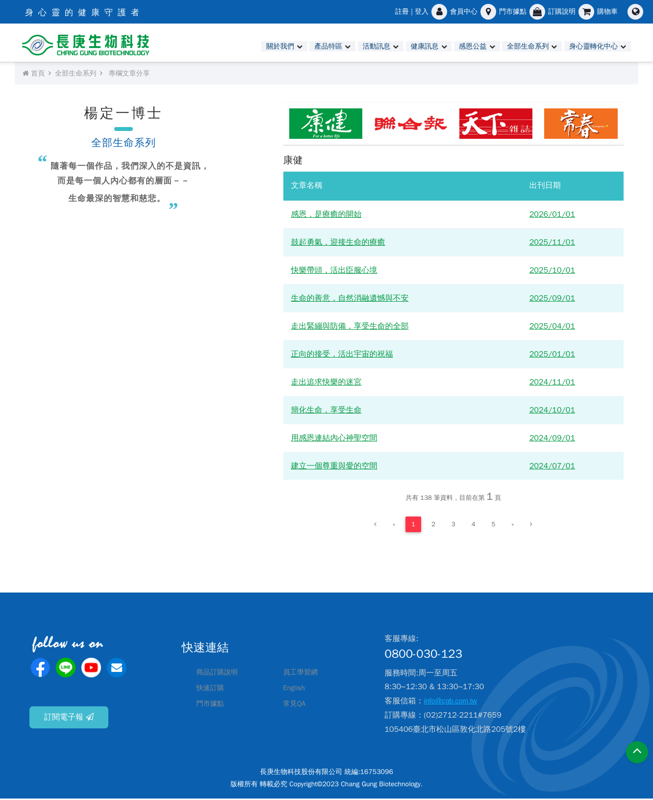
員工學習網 (303, 674)
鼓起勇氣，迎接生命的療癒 (338, 244)
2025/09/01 (552, 300)
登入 (421, 11)
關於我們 (246, 46)
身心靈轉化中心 (589, 46)
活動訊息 (350, 46)
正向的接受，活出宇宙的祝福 (342, 356)
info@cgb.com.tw (454, 702)
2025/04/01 (552, 328)
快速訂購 (212, 690)
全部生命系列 (514, 46)
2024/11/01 (552, 383)
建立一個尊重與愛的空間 (334, 467)
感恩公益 (454, 46)
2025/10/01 (552, 272)
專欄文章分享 (129, 75)
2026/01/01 (552, 216)
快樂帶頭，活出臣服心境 (334, 272)
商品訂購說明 (220, 674)
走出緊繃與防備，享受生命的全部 (350, 328)
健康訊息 (402, 46)
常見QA (296, 705)
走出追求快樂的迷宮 (326, 383)
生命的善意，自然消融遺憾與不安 (350, 300)
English (295, 690)
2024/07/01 (552, 467)
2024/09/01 (552, 439)
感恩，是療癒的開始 (326, 216)
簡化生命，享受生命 (326, 411)
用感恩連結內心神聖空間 (334, 439)
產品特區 (298, 46)
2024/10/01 (552, 411)
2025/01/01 (552, 356)
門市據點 (212, 705)
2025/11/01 (552, 244)
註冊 (402, 11)
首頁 (34, 75)
